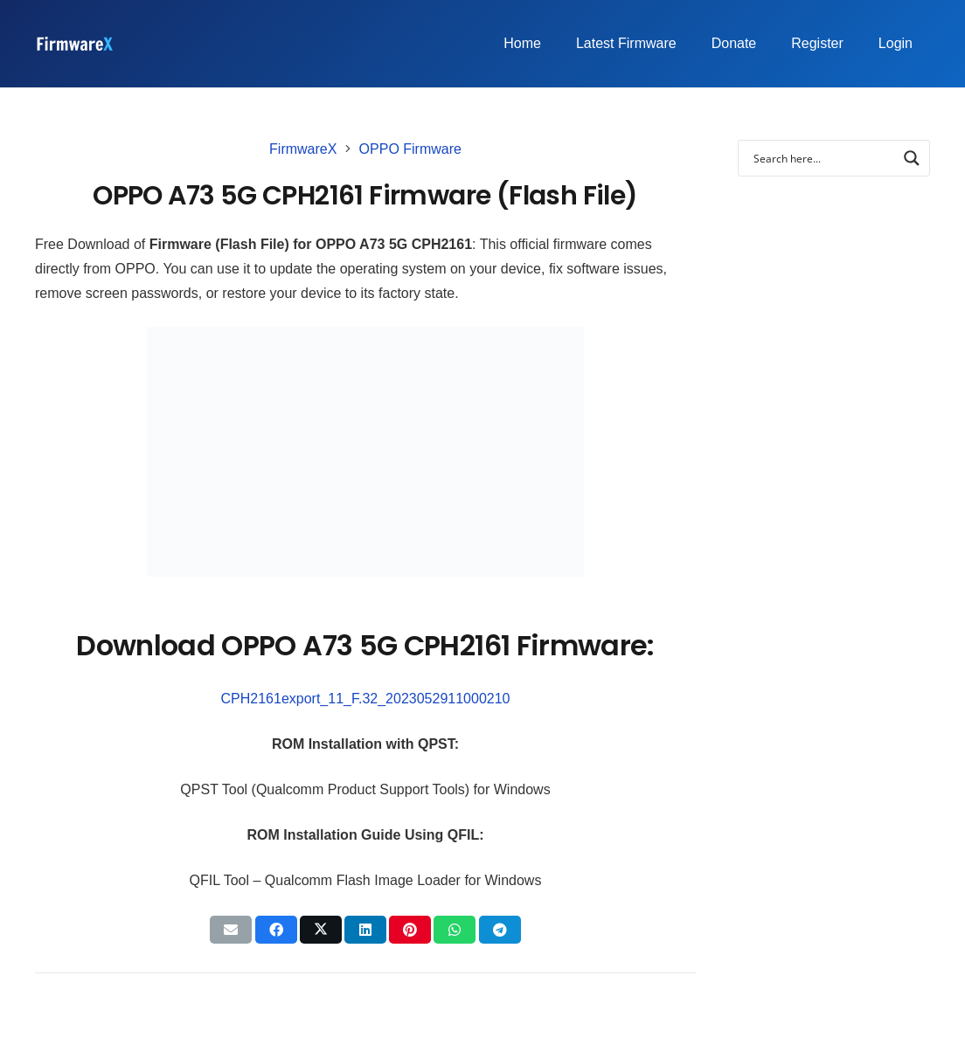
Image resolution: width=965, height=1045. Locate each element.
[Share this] (276, 930)
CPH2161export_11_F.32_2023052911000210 (365, 698)
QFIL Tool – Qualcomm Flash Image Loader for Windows (366, 880)
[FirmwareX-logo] (74, 44)
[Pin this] (410, 930)
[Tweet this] (321, 930)
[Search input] (822, 158)
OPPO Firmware (410, 149)
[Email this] (231, 930)
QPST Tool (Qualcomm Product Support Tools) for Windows (365, 789)
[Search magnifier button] (911, 158)
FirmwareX (303, 149)
